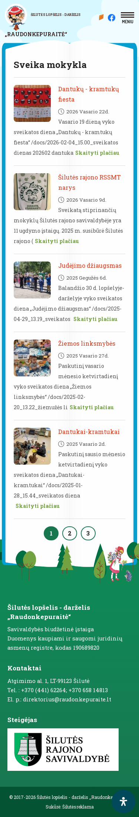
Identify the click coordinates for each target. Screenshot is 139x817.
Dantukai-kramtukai (89, 431)
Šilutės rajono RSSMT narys (89, 182)
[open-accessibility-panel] (123, 801)
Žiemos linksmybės (86, 343)
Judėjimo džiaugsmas (90, 265)
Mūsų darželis (102, 17)
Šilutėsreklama (78, 807)
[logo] (46, 21)
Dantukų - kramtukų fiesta (88, 94)
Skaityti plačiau (97, 152)
